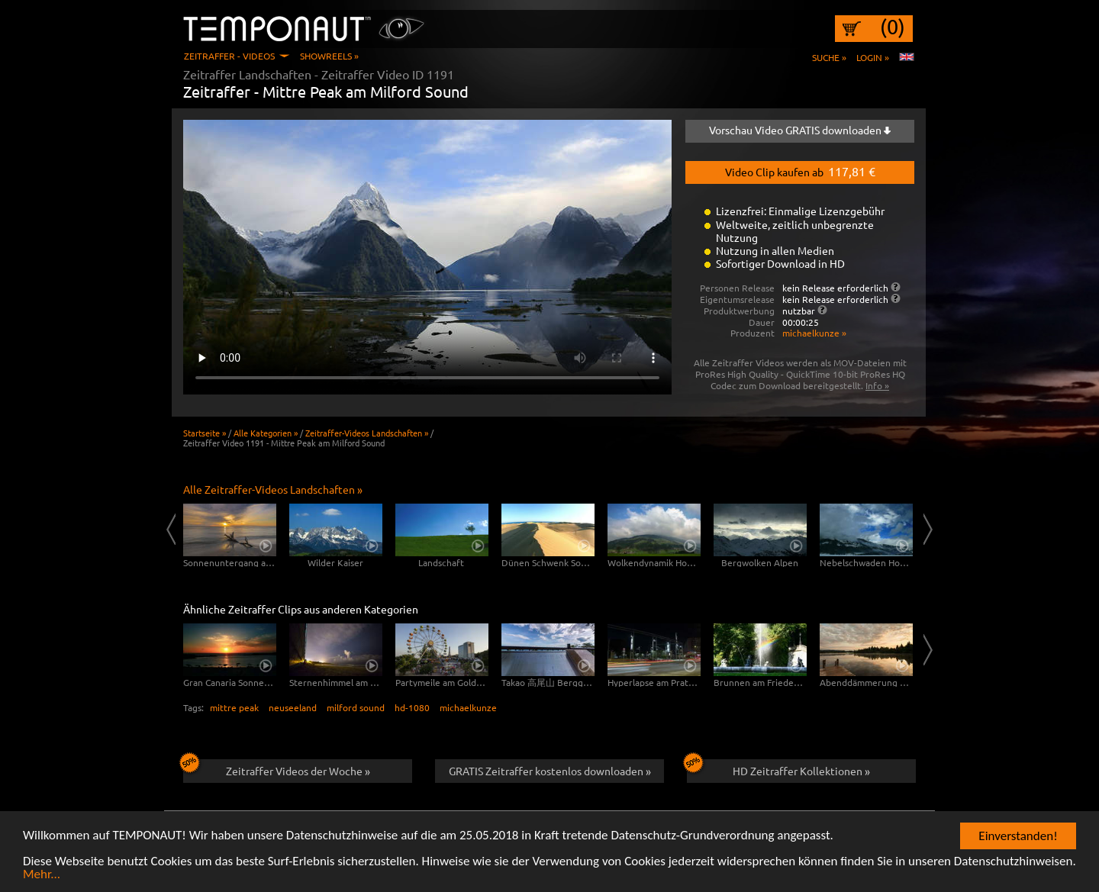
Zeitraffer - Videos (229, 56)
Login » (872, 57)
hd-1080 (412, 707)
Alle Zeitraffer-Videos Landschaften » (273, 489)
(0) (892, 26)
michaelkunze (468, 707)
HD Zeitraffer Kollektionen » (778, 768)
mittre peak (234, 707)
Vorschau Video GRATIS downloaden (800, 130)
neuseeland (293, 707)
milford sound (356, 707)
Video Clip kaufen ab (800, 171)
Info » (877, 385)
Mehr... (41, 876)
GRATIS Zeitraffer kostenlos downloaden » (550, 771)
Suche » (829, 57)
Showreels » (329, 56)
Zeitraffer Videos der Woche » (276, 768)
